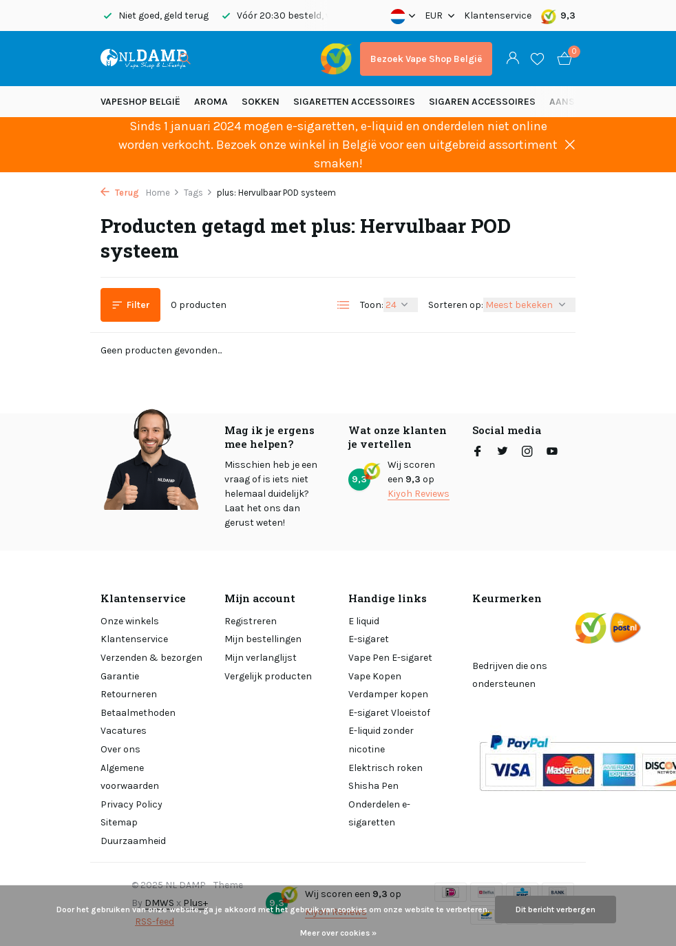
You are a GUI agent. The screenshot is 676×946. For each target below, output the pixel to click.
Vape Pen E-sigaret (390, 658)
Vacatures (124, 731)
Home (163, 192)
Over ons (120, 749)
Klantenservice (497, 15)
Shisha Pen (373, 786)
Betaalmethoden (138, 713)
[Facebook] (477, 452)
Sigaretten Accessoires (354, 101)
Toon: (371, 305)
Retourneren (129, 694)
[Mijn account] (512, 59)
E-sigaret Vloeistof (389, 713)
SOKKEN (260, 101)
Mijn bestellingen (263, 639)
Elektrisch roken (385, 768)
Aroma (211, 101)
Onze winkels (130, 621)
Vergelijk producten (268, 676)
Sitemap (119, 822)
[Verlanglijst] (537, 58)
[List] (343, 305)
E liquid (363, 621)
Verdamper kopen (388, 694)
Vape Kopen (374, 676)
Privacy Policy (131, 804)
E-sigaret (368, 639)
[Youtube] (552, 452)
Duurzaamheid (133, 841)
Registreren (250, 621)
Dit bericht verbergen (555, 909)
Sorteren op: (455, 305)
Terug (120, 192)
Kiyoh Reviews (419, 494)
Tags (198, 192)
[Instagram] (527, 452)
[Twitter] (502, 452)
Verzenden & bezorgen (151, 658)
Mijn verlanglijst (260, 658)
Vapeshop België (140, 101)
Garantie (120, 676)
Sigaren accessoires (482, 101)
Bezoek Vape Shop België (426, 59)
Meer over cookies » (338, 933)
